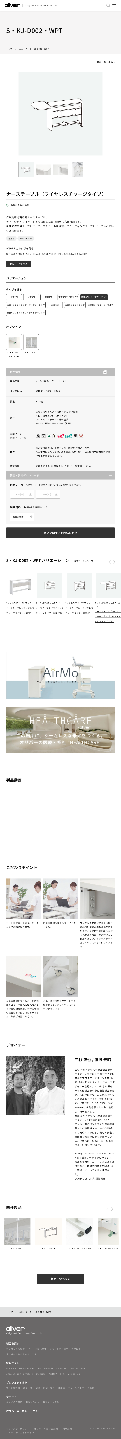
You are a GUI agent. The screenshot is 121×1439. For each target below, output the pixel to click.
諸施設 (11, 238)
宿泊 (37, 1387)
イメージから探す (37, 1348)
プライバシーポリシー (18, 1429)
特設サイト (12, 1363)
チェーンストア (76, 1387)
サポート (11, 1396)
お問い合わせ (33, 1402)
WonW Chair (78, 1368)
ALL (21, 48)
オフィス (27, 1387)
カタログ (76, 1348)
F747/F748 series (70, 1373)
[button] (109, 371)
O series (41, 1373)
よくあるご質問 (14, 1402)
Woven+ (48, 1368)
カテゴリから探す (15, 1348)
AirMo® (53, 1373)
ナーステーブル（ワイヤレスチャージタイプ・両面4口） (79, 611)
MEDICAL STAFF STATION (73, 253)
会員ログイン (49, 484)
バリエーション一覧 (83, 561)
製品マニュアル (51, 1402)
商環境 (61, 1387)
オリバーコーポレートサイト (23, 1411)
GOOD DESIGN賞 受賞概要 (90, 1178)
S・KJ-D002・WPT (39, 48)
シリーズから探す (59, 1348)
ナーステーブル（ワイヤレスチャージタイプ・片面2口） (50, 611)
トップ (9, 48)
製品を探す (12, 1343)
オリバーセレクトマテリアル (21, 1354)
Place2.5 (11, 1368)
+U (39, 1368)
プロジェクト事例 (16, 1382)
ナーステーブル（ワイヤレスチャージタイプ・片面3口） (20, 611)
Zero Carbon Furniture (19, 1373)
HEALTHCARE (26, 238)
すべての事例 (13, 1387)
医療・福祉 (49, 1387)
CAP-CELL (62, 1368)
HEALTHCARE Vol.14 (44, 253)
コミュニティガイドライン (20, 1432)
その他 (90, 1387)
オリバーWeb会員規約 (46, 1429)
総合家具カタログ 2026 (18, 253)
